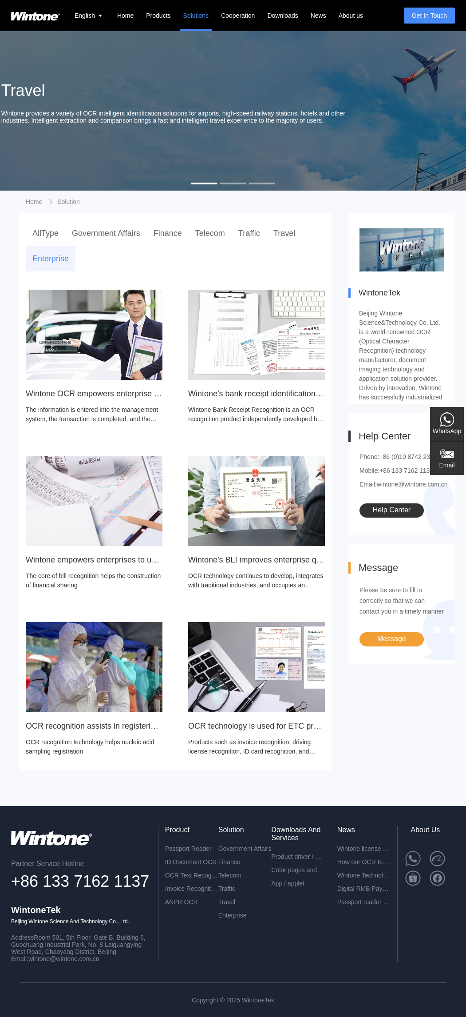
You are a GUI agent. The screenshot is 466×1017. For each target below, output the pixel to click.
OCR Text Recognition (191, 875)
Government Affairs (106, 233)
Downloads (282, 15)
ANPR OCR (181, 901)
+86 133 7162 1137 (80, 881)
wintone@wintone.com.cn (63, 958)
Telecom (210, 233)
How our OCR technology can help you (364, 861)
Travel (284, 233)
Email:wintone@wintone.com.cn (403, 484)
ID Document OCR (191, 861)
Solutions (196, 15)
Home (125, 15)
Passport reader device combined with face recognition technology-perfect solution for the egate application (364, 901)
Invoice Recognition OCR (191, 888)
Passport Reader (188, 848)
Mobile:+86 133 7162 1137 (396, 470)
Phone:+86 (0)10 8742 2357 (398, 456)
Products (158, 15)
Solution (68, 201)
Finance (168, 233)
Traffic (249, 233)
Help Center (392, 510)
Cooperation (238, 15)
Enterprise (50, 258)
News (318, 15)
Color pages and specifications (297, 869)
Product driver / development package (297, 856)
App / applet (287, 883)
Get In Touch (429, 15)
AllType (45, 233)
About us (351, 15)
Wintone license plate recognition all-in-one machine (364, 848)
